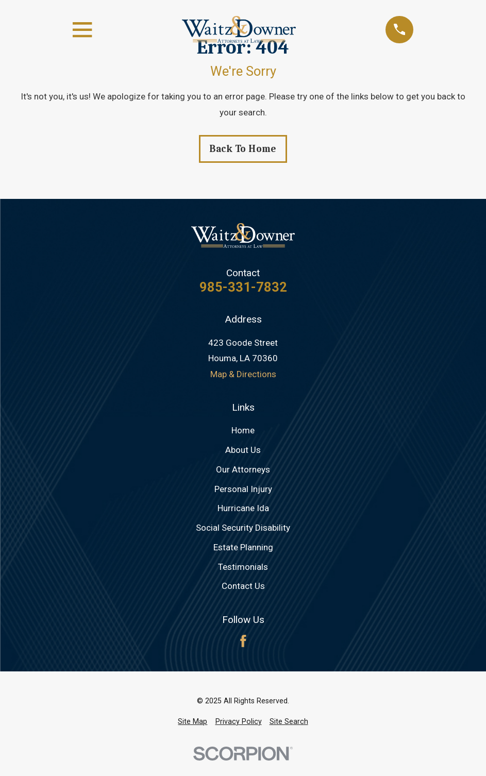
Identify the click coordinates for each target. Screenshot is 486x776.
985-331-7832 (243, 287)
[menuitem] (192, 722)
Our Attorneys (243, 469)
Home (243, 430)
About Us (243, 450)
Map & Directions (243, 374)
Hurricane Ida (243, 508)
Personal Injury (243, 489)
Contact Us (243, 586)
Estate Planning (243, 547)
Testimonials (243, 567)
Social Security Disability (243, 527)
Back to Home (243, 149)
